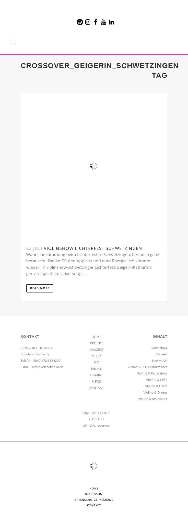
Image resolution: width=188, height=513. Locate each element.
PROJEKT (96, 343)
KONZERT (96, 349)
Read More (39, 288)
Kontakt (94, 505)
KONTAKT (96, 387)
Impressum (94, 494)
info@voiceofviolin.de (48, 367)
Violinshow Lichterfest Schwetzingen (93, 248)
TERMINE (96, 375)
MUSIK (96, 356)
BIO (96, 362)
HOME (96, 337)
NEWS (96, 381)
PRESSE (96, 368)
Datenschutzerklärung (94, 499)
